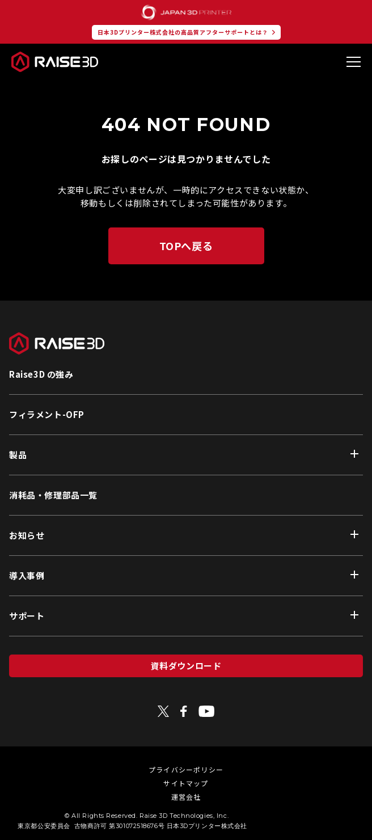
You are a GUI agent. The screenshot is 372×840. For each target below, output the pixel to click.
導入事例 (26, 575)
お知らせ (26, 535)
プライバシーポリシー (186, 769)
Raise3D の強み (41, 374)
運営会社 (186, 796)
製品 (18, 455)
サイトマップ (185, 783)
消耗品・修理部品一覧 (53, 495)
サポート (26, 616)
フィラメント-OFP (46, 414)
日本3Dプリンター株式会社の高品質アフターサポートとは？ (183, 32)
